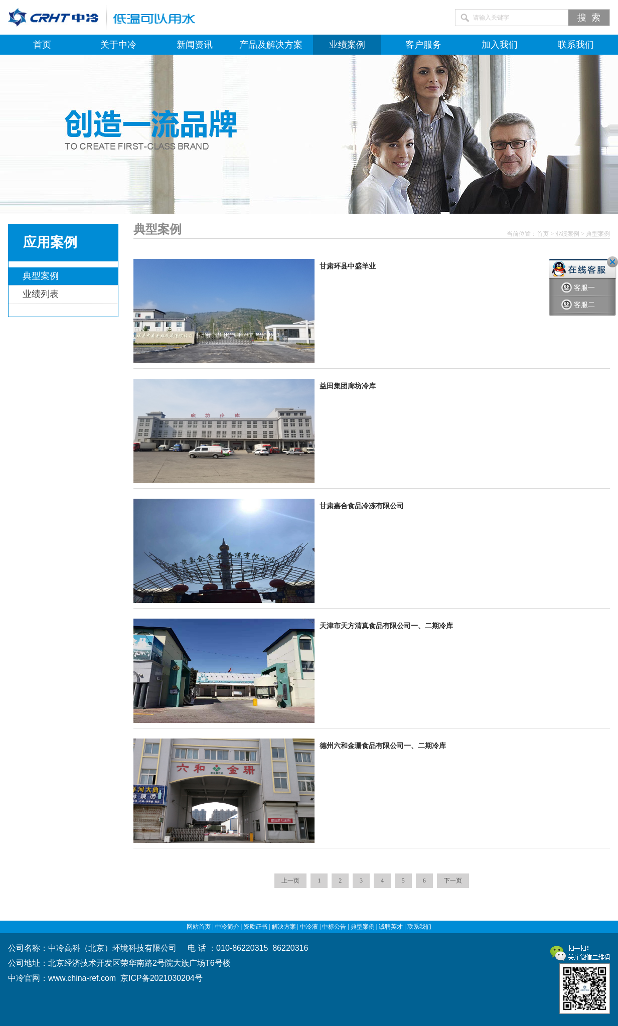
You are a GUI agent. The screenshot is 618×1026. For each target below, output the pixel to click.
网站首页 (199, 926)
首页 (42, 45)
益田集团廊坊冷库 (348, 386)
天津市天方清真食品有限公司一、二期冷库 (386, 626)
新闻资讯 (195, 45)
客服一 (578, 287)
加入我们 (500, 45)
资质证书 (255, 926)
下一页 (453, 880)
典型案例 (41, 276)
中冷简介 (227, 926)
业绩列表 (41, 294)
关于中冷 (118, 45)
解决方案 (284, 926)
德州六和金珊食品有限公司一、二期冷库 (383, 746)
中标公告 (334, 926)
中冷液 (309, 926)
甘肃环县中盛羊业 (348, 266)
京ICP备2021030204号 (161, 978)
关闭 (612, 261)
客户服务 (423, 45)
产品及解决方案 (270, 45)
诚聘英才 (391, 926)
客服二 (578, 305)
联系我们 (576, 45)
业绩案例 (347, 45)
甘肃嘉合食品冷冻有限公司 (362, 506)
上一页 (290, 880)
